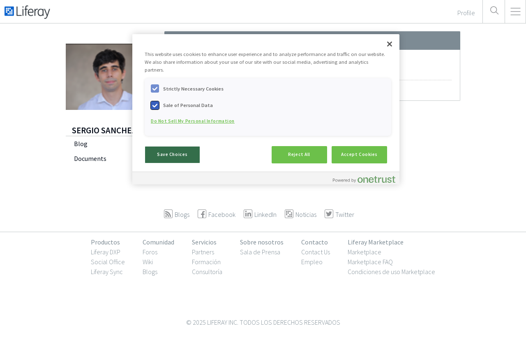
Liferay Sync (107, 272)
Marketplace (364, 252)
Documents (90, 158)
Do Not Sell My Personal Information (193, 121)
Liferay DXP (105, 252)
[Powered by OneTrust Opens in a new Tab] (364, 179)
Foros (150, 252)
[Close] (390, 44)
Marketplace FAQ (370, 262)
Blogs (150, 272)
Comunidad (158, 242)
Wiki (148, 262)
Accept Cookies (359, 154)
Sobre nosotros (262, 242)
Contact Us (315, 252)
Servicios (204, 242)
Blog (81, 144)
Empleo (312, 262)
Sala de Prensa (260, 252)
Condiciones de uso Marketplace (391, 272)
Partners (203, 252)
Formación (206, 262)
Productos (105, 242)
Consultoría (207, 272)
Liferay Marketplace (376, 242)
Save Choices (172, 154)
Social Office (108, 262)
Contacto (314, 242)
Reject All (299, 154)
